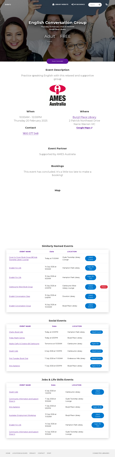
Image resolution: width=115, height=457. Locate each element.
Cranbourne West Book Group (21, 287)
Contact (41, 453)
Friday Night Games (17, 338)
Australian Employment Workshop (22, 415)
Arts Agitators (14, 366)
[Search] (93, 5)
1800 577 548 (30, 133)
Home (8, 453)
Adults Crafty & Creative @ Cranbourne (24, 344)
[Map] (57, 216)
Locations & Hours (19, 453)
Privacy (33, 453)
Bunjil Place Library (84, 117)
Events (8, 4)
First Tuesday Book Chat (18, 358)
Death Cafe (13, 351)
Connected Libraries (101, 453)
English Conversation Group (20, 306)
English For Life (15, 268)
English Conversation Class (19, 296)
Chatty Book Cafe (16, 332)
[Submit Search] (100, 5)
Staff (49, 453)
